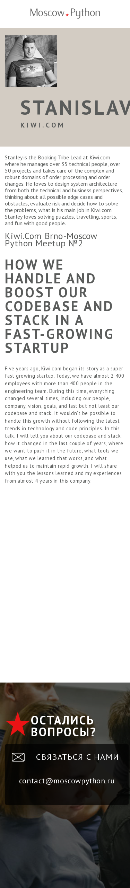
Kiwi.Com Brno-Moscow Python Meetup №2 (51, 239)
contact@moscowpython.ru (66, 780)
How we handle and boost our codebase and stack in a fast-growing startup (59, 306)
